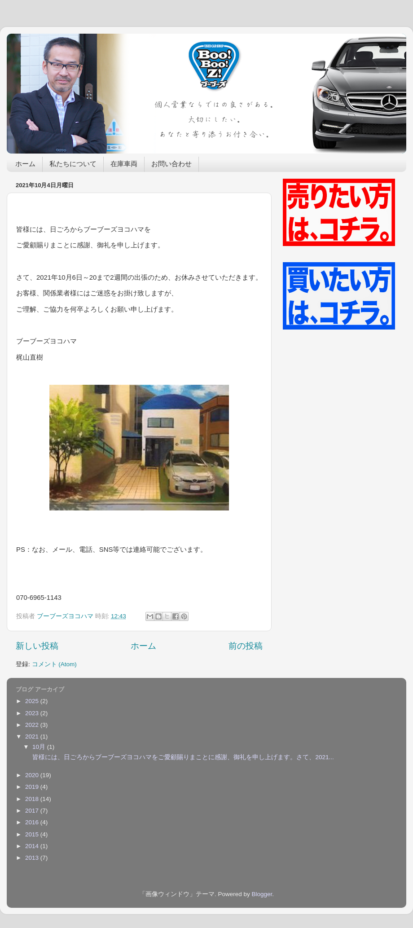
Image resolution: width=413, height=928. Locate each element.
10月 (39, 746)
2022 (32, 724)
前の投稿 (245, 646)
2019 (32, 786)
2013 (32, 857)
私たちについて (73, 164)
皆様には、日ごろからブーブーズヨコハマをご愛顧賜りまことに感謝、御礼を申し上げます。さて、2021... (182, 757)
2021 (32, 736)
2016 (32, 822)
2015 (32, 834)
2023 (32, 713)
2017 (32, 810)
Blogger (261, 894)
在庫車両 (123, 164)
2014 (32, 846)
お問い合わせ (171, 164)
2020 (32, 775)
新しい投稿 (37, 646)
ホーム (25, 164)
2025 (32, 701)
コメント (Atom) (54, 664)
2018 (32, 799)
